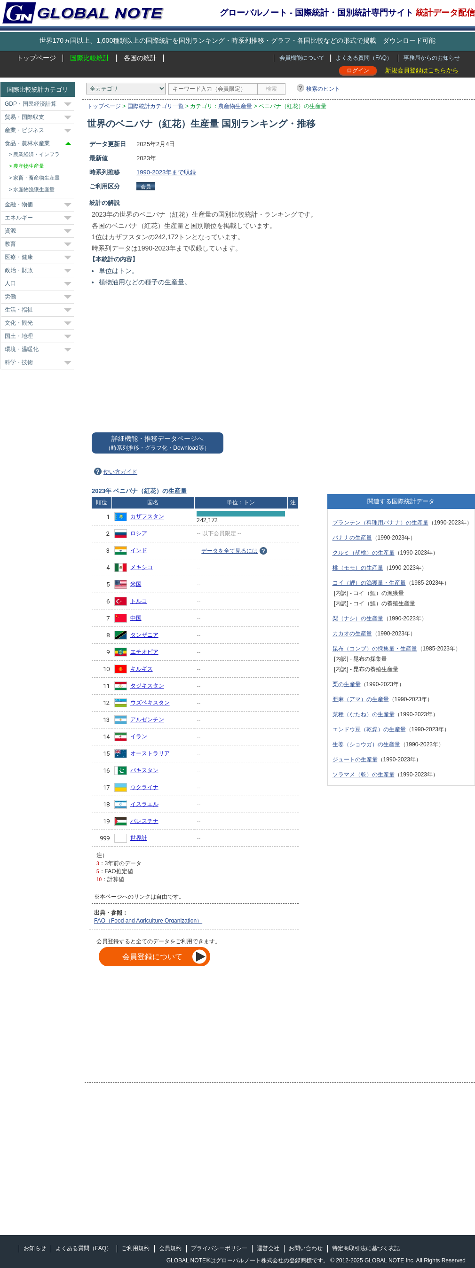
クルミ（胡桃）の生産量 (363, 552)
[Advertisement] (428, 281)
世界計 (138, 838)
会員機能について (302, 58)
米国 (136, 584)
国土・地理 (19, 336)
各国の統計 (140, 58)
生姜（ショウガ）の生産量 (366, 744)
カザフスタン (147, 516)
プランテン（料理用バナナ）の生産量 (380, 522)
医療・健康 (19, 257)
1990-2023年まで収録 (166, 172)
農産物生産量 (235, 106)
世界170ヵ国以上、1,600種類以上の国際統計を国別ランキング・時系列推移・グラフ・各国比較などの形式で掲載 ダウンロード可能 (237, 40)
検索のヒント (323, 89)
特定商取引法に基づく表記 (366, 1248)
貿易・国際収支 (24, 117)
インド (138, 550)
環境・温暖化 (22, 349)
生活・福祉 (19, 309)
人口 (10, 283)
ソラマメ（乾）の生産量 (363, 774)
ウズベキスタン (150, 702)
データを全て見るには (229, 551)
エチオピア (144, 652)
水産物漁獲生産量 (34, 189)
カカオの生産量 (352, 633)
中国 (136, 618)
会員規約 (170, 1248)
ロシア (138, 533)
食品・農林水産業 (27, 143)
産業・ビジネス (24, 130)
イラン (138, 736)
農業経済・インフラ (36, 154)
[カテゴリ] (126, 88)
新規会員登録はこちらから (422, 70)
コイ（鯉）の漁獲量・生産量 (369, 582)
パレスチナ (144, 821)
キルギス (141, 668)
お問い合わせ (306, 1248)
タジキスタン (147, 685)
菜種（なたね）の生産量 (363, 714)
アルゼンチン (147, 719)
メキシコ (141, 567)
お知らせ (35, 1248)
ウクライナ (144, 787)
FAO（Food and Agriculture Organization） (148, 920)
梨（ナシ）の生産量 (357, 618)
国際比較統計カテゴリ (37, 89)
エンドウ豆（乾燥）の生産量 (369, 729)
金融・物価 (19, 204)
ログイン (358, 70)
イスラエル (144, 804)
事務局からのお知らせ (432, 58)
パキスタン (144, 770)
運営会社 (268, 1248)
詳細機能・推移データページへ (157, 443)
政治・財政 (19, 270)
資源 (10, 230)
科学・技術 (19, 362)
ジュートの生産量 (355, 759)
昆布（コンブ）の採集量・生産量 (374, 648)
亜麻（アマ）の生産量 (360, 699)
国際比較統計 (90, 58)
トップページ (36, 58)
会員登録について (152, 957)
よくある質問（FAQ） (364, 58)
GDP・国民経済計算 (30, 104)
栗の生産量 (346, 684)
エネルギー (19, 217)
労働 (10, 296)
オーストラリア (150, 753)
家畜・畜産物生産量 (36, 177)
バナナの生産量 (352, 537)
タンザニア (144, 635)
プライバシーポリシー (219, 1248)
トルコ (138, 601)
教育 (10, 244)
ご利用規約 (135, 1248)
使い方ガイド (120, 472)
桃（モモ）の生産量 (357, 567)
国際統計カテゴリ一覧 (155, 106)
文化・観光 (19, 323)
